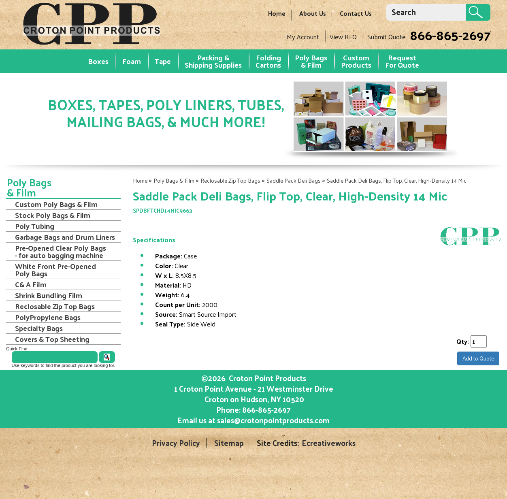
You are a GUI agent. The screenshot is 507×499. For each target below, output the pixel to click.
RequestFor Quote (402, 61)
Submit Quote (386, 37)
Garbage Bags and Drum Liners (65, 236)
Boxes (98, 61)
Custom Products (356, 61)
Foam (131, 61)
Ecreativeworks (329, 443)
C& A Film (31, 284)
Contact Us (356, 13)
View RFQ (343, 37)
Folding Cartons (268, 61)
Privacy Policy (176, 443)
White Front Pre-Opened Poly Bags (55, 270)
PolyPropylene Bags (48, 317)
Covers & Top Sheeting (52, 339)
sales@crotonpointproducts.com (273, 420)
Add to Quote (478, 358)
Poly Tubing (34, 226)
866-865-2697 (450, 35)
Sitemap (229, 443)
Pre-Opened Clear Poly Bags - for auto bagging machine (60, 251)
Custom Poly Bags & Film (56, 204)
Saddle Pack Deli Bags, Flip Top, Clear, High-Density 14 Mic (397, 180)
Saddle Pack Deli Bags (293, 180)
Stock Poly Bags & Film (52, 215)
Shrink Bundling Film (48, 295)
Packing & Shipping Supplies (213, 61)
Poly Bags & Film (311, 61)
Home (276, 13)
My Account (303, 37)
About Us (312, 13)
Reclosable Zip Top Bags (230, 180)
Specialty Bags (39, 328)
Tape (163, 61)
